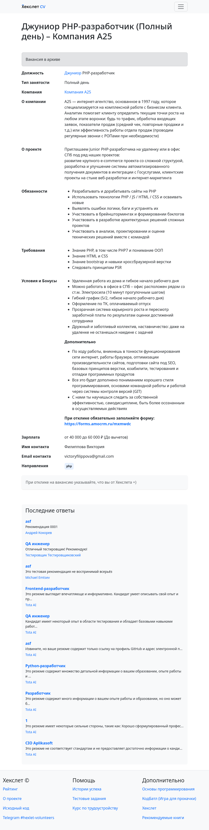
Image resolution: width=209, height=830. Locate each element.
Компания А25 (78, 92)
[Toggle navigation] (181, 6)
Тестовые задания (89, 798)
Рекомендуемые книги (163, 817)
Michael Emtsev (37, 577)
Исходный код (16, 808)
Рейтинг (10, 789)
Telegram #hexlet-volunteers (28, 817)
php (69, 466)
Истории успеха (86, 789)
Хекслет (149, 808)
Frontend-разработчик (47, 588)
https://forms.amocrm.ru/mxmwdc (98, 423)
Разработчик (38, 693)
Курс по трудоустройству (95, 808)
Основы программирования (168, 789)
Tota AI (30, 605)
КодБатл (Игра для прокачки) (169, 798)
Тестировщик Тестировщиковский (53, 555)
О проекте (12, 798)
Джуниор (73, 73)
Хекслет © (16, 780)
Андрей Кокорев (38, 532)
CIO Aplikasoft (39, 743)
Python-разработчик (45, 665)
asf (28, 521)
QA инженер (37, 543)
